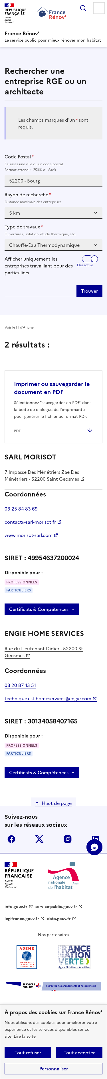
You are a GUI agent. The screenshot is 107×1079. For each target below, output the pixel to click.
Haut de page (57, 803)
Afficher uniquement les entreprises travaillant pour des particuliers (39, 265)
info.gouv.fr (16, 907)
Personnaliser (53, 1068)
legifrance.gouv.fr (22, 919)
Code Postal (53, 163)
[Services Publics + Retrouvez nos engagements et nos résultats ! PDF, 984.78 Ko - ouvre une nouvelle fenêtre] (53, 987)
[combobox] (53, 181)
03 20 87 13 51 (20, 685)
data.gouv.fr (59, 919)
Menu (99, 8)
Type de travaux (53, 230)
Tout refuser (28, 1052)
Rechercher (83, 8)
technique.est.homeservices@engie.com (48, 698)
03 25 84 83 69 (21, 508)
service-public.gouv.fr (56, 907)
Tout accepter (79, 1052)
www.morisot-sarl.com (29, 535)
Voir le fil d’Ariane (19, 327)
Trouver (89, 291)
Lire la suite (25, 1036)
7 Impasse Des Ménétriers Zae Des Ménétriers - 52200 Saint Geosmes (42, 475)
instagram (67, 839)
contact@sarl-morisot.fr (30, 522)
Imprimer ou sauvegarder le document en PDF (52, 388)
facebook (11, 839)
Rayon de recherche (53, 198)
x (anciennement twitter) (39, 839)
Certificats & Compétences (38, 609)
